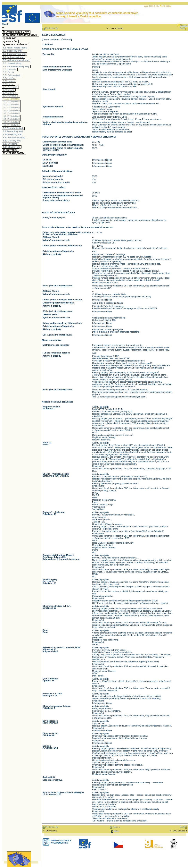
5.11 (14, 137)
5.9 (13, 131)
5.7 (16, 66)
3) (10, 38)
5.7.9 (9, 93)
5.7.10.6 (12, 113)
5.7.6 (8, 84)
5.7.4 (9, 78)
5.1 (15, 48)
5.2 (12, 51)
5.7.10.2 (12, 102)
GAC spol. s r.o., (152, 6)
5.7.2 (9, 72)
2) (20, 35)
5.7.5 (9, 81)
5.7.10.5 (12, 110)
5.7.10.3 (12, 105)
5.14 (12, 147)
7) (14, 153)
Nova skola (165, 6)
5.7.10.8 (12, 119)
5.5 (16, 60)
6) (10, 150)
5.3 (15, 54)
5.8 (13, 128)
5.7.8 (9, 90)
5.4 (13, 57)
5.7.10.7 (12, 116)
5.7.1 (10, 69)
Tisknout (184, 25)
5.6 (12, 63)
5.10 (12, 134)
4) (10, 41)
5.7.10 (10, 96)
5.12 (12, 141)
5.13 (10, 144)
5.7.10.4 (12, 107)
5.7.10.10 (12, 125)
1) (16, 32)
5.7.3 (12, 75)
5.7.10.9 (11, 122)
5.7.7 (10, 87)
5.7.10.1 (12, 99)
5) (15, 44)
